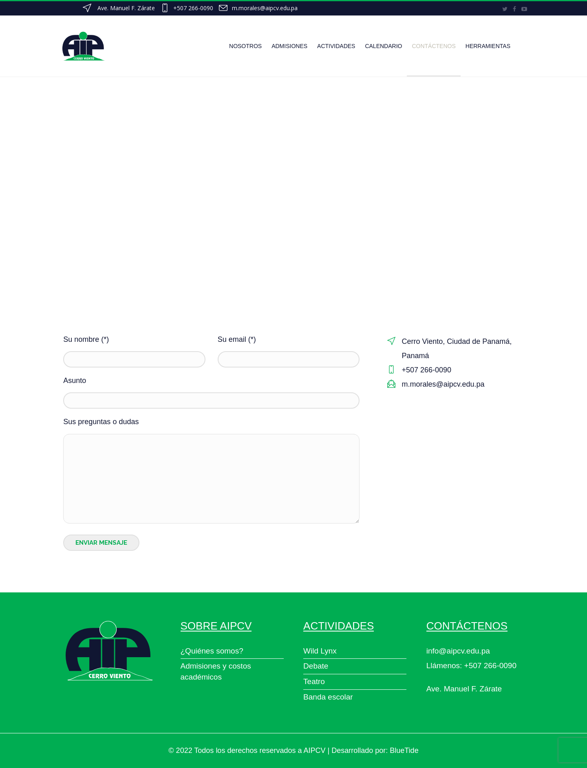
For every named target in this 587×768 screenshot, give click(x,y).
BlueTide (404, 750)
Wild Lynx (320, 651)
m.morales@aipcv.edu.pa (265, 8)
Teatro (314, 681)
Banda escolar (328, 697)
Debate (315, 666)
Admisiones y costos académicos (216, 671)
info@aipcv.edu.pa (458, 651)
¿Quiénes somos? (212, 651)
